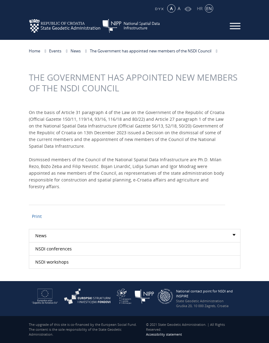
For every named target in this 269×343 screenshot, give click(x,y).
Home (34, 51)
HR (200, 8)
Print (37, 216)
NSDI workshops (52, 262)
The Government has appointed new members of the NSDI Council (150, 51)
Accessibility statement (164, 334)
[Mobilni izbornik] (235, 26)
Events (55, 51)
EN (209, 8)
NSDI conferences (53, 249)
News (76, 51)
